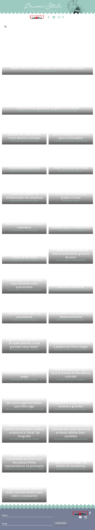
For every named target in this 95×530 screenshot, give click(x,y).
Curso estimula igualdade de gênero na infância (47, 108)
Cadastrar (60, 523)
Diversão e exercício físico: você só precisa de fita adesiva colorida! (71, 373)
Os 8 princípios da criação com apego (24, 374)
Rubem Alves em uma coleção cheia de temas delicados (47, 68)
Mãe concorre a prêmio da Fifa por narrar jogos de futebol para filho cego (24, 403)
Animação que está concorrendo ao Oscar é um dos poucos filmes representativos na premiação (24, 461)
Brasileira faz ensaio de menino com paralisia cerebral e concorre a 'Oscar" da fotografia (24, 431)
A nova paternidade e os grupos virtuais (71, 195)
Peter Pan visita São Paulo (71, 167)
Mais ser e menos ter (70, 287)
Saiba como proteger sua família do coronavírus (71, 464)
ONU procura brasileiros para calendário (24, 225)
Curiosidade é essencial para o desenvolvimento (71, 315)
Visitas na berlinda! (24, 257)
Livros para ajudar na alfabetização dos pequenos (24, 195)
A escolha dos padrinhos (24, 167)
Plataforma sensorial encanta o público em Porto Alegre (70, 344)
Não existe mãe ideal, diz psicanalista (24, 315)
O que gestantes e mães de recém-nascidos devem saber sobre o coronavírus (24, 492)
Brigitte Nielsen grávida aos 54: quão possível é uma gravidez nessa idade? (24, 343)
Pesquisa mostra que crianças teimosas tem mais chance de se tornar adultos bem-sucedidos (70, 431)
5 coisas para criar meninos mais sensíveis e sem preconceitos (24, 283)
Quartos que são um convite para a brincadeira (70, 136)
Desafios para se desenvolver (71, 227)
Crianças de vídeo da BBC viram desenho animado (24, 136)
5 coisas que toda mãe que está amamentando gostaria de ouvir (70, 253)
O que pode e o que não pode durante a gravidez (71, 404)
